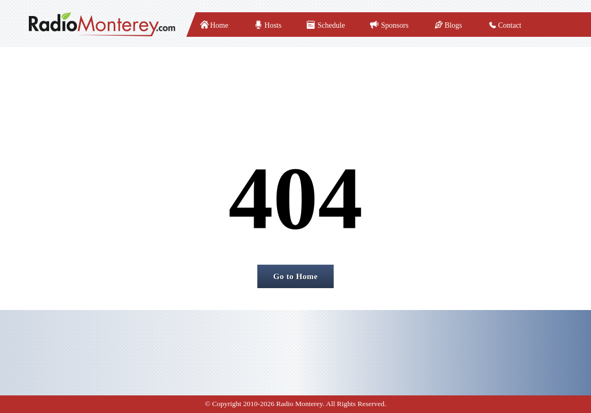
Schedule (331, 25)
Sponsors (394, 25)
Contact (510, 25)
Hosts (272, 25)
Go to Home (295, 276)
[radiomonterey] (102, 24)
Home (219, 25)
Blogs (453, 25)
